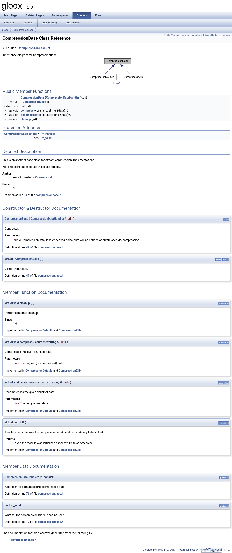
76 (27, 493)
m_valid (47, 138)
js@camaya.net (42, 177)
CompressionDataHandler (62, 97)
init (23, 106)
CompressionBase (23, 30)
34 (25, 195)
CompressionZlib (70, 330)
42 (27, 247)
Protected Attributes (201, 35)
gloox (5, 30)
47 (27, 275)
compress (27, 110)
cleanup (26, 119)
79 (27, 522)
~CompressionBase (33, 101)
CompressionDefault (38, 330)
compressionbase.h (34, 48)
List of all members (221, 35)
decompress (29, 114)
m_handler (48, 133)
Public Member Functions (176, 35)
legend (116, 83)
